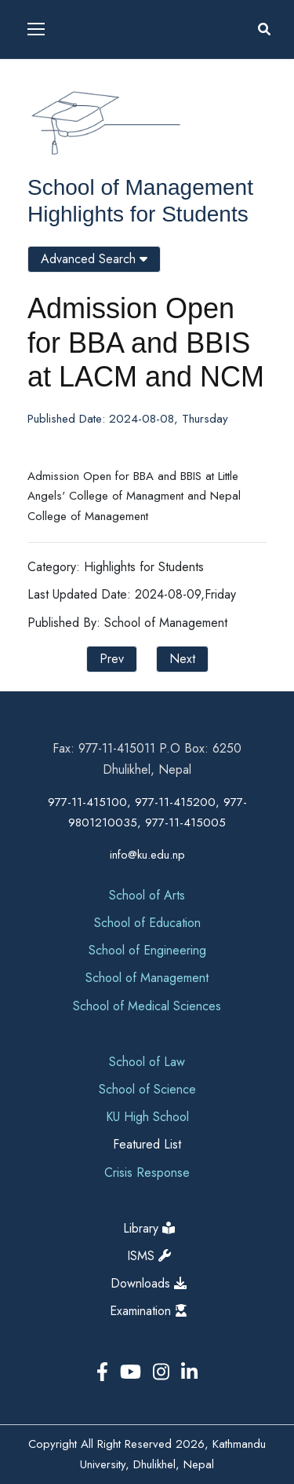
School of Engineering (147, 950)
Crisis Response (147, 1172)
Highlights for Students (138, 214)
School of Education (147, 923)
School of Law (147, 1062)
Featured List (147, 1144)
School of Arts (147, 895)
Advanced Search (94, 259)
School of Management (140, 187)
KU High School (147, 1117)
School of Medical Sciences (147, 1006)
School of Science (147, 1089)
